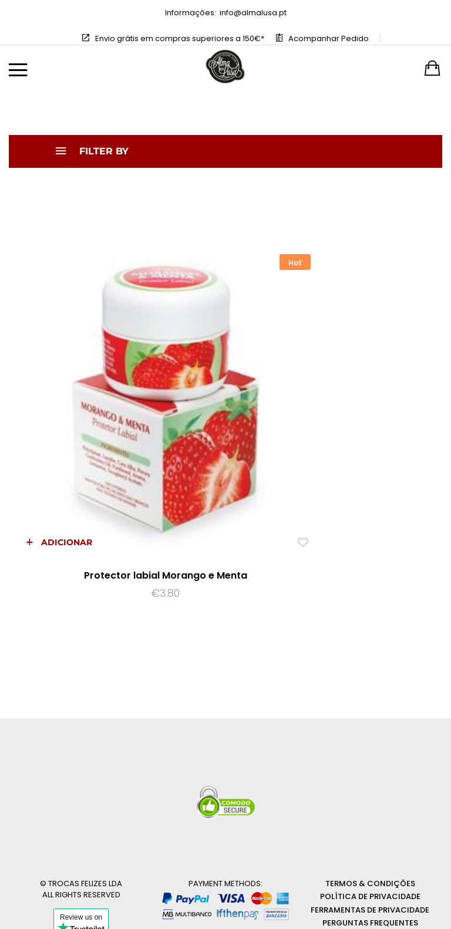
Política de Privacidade (370, 791)
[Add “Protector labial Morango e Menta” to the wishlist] (197, 436)
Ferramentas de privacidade (370, 804)
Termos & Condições (370, 777)
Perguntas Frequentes (370, 817)
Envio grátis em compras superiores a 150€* (179, 38)
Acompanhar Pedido (328, 38)
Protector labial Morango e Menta (112, 470)
